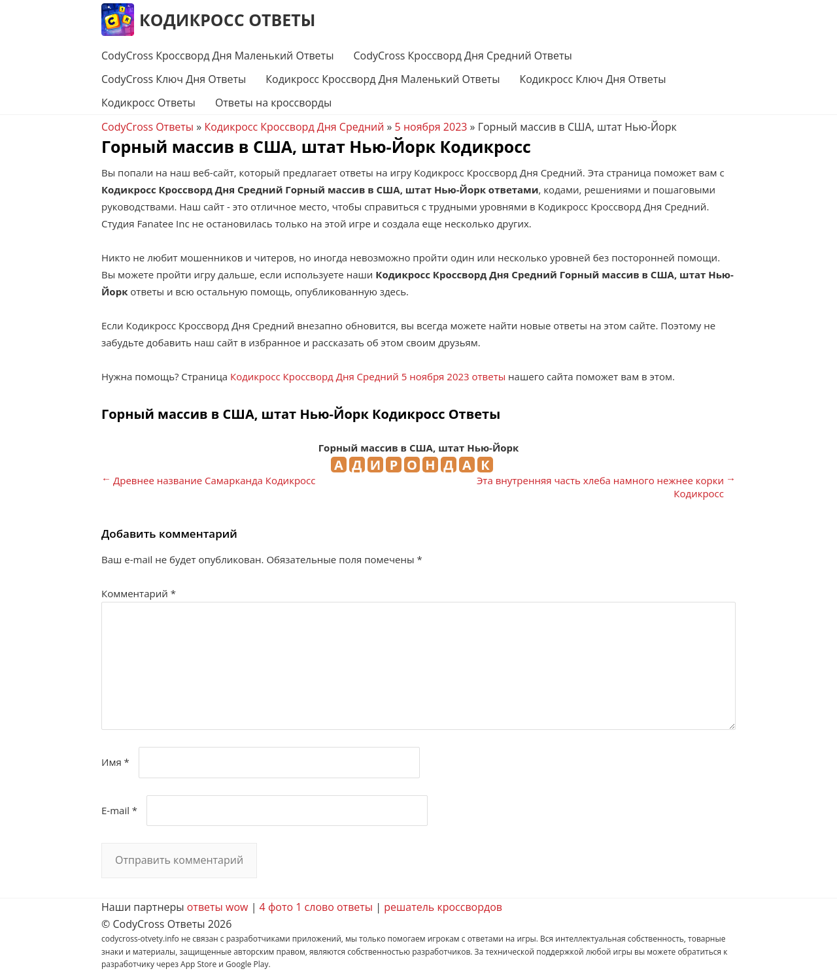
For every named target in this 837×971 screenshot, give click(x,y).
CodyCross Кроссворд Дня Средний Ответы (462, 55)
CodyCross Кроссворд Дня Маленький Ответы (217, 55)
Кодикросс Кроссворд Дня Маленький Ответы (382, 79)
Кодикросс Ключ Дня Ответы (592, 79)
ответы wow (217, 907)
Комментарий (138, 593)
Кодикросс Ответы (227, 19)
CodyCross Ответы (147, 127)
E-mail (119, 810)
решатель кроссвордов (443, 907)
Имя (115, 761)
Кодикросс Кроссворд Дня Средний (294, 127)
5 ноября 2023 (431, 127)
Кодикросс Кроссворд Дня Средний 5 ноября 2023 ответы (367, 376)
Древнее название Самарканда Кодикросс (214, 480)
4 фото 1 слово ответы (316, 907)
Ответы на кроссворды (273, 102)
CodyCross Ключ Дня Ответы (173, 79)
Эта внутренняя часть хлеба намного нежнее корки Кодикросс (600, 487)
